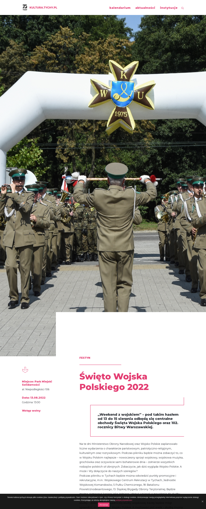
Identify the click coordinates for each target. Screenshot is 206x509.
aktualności (145, 8)
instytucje (169, 8)
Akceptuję (103, 505)
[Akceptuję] (202, 501)
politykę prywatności (123, 500)
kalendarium (120, 8)
